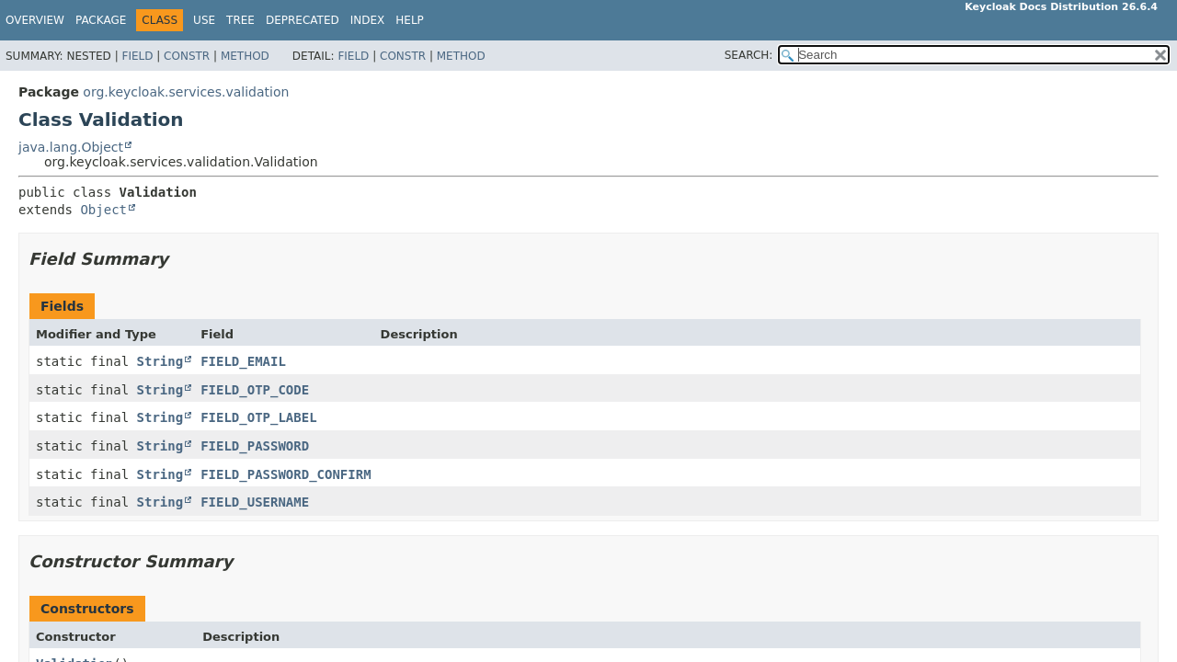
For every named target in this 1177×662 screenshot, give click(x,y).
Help (409, 20)
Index (367, 20)
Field (137, 56)
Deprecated (302, 20)
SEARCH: (749, 55)
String (160, 361)
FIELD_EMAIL (243, 361)
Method (245, 56)
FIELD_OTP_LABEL (258, 417)
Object (103, 209)
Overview (35, 20)
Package (100, 20)
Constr (187, 56)
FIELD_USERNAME (254, 502)
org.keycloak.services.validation (186, 92)
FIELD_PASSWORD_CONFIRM (285, 474)
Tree (240, 20)
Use (204, 20)
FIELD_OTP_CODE (254, 389)
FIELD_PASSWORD (254, 446)
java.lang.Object (70, 147)
